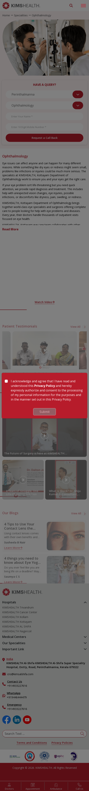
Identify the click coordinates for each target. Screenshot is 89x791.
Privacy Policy (44, 386)
